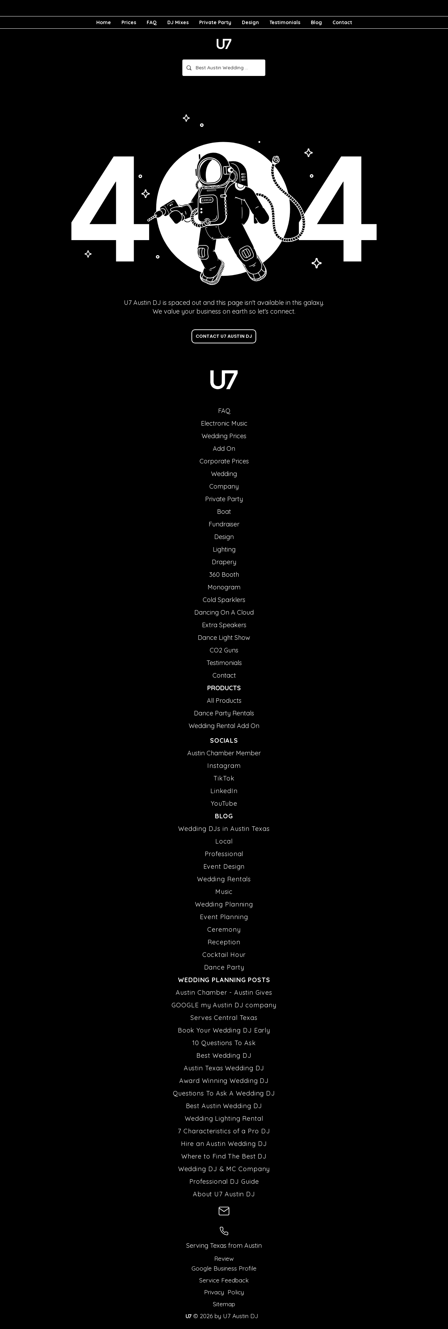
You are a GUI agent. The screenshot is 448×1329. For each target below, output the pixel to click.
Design (224, 537)
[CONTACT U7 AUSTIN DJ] (223, 336)
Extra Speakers (224, 625)
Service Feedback (224, 1280)
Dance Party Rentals (224, 713)
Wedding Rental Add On (224, 726)
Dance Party (224, 967)
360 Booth (224, 575)
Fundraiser (224, 524)
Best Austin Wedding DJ (224, 1106)
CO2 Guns (224, 650)
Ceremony (223, 929)
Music (224, 892)
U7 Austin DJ (239, 1316)
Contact (224, 675)
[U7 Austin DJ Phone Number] (224, 1231)
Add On (224, 449)
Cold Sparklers (224, 600)
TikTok (224, 778)
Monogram (224, 587)
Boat (224, 512)
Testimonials (224, 663)
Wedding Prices (224, 436)
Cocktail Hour (224, 955)
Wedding (224, 474)
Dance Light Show (224, 638)
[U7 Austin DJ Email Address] (224, 1211)
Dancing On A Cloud (224, 612)
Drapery (224, 562)
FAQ (224, 411)
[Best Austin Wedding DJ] (223, 68)
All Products (224, 701)
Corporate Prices (224, 461)
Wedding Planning (224, 904)
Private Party (224, 499)
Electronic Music (224, 423)
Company (224, 486)
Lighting (224, 549)
